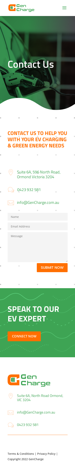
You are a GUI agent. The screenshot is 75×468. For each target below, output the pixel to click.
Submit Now (52, 267)
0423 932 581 (29, 189)
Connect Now (24, 336)
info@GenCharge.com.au (38, 202)
